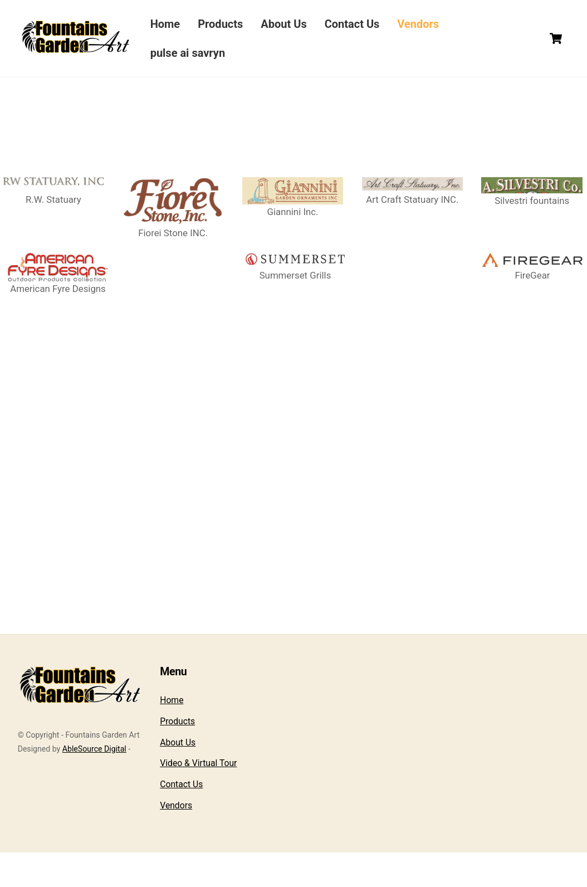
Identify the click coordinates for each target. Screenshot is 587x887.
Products (222, 24)
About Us (286, 24)
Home (167, 24)
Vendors (420, 24)
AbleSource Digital (94, 783)
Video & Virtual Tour (198, 797)
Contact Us (353, 24)
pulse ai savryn (189, 53)
